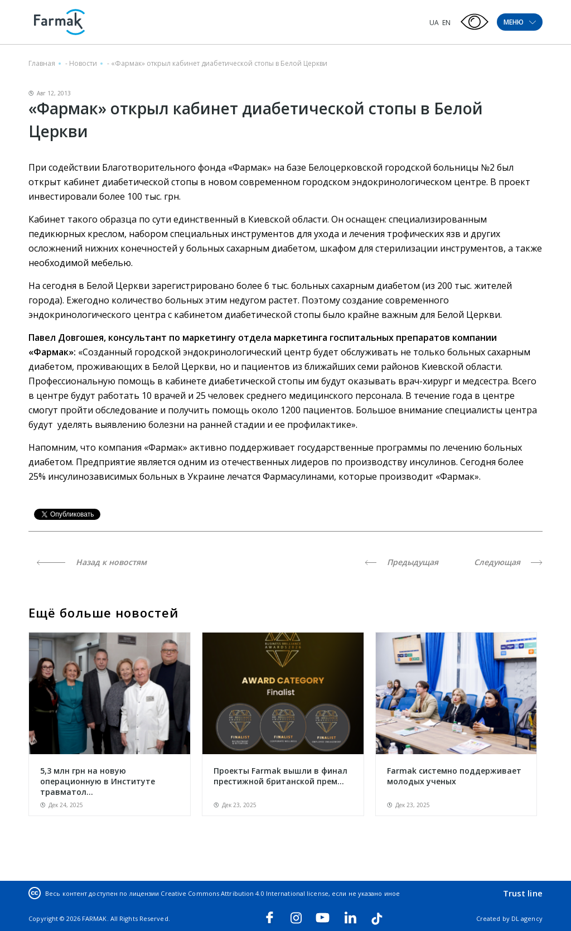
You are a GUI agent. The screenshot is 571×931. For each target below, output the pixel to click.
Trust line (523, 893)
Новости (83, 63)
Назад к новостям (92, 562)
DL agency (527, 918)
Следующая (508, 562)
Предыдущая (401, 562)
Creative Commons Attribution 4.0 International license (244, 893)
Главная (41, 63)
